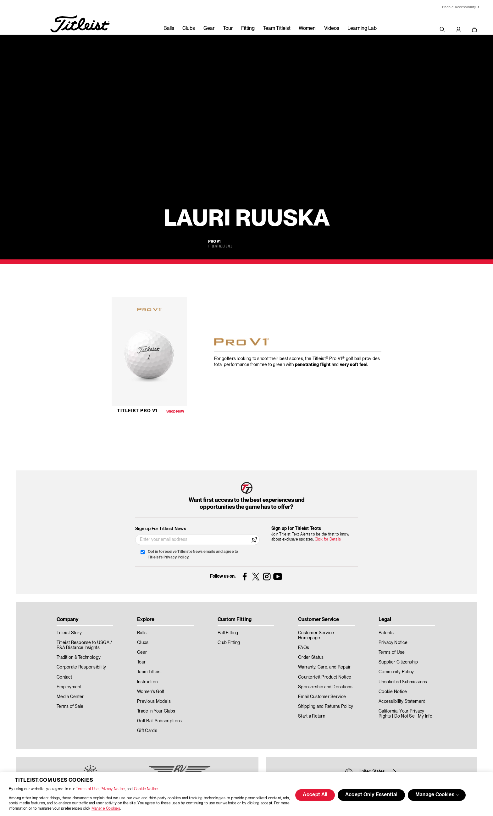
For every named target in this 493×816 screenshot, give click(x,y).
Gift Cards (147, 731)
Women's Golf (150, 692)
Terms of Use (87, 789)
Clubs (188, 28)
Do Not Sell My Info (413, 716)
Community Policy (396, 672)
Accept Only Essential (371, 795)
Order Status (311, 657)
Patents (386, 633)
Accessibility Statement (402, 701)
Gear (209, 28)
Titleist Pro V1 (137, 411)
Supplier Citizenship (398, 662)
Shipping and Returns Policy (325, 706)
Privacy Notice (113, 789)
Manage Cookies (105, 808)
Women (307, 28)
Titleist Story (69, 633)
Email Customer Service (322, 697)
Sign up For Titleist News (160, 529)
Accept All (315, 795)
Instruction (147, 682)
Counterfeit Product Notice (324, 677)
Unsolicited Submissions (403, 682)
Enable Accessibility (459, 7)
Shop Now (175, 411)
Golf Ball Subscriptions (159, 721)
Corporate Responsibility (81, 667)
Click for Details (328, 539)
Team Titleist (277, 28)
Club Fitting (229, 643)
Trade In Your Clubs (156, 711)
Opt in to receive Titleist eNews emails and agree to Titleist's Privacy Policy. (193, 554)
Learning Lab (362, 28)
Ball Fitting (228, 633)
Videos (331, 28)
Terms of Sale (70, 706)
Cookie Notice (146, 789)
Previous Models (154, 701)
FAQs (303, 648)
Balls (168, 28)
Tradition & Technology (79, 657)
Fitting (248, 28)
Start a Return (311, 716)
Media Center (70, 697)
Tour (228, 28)
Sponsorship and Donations (325, 687)
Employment (69, 687)
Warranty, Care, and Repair (324, 667)
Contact (64, 677)
